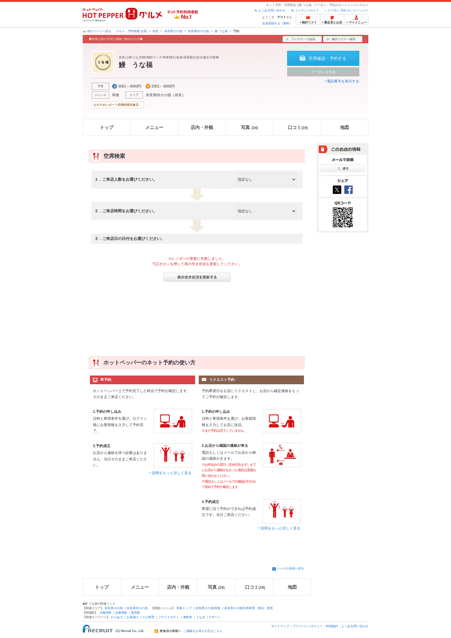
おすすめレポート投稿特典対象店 (116, 104)
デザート (215, 617)
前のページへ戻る (99, 31)
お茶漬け (133, 617)
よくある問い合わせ (271, 10)
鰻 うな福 (221, 31)
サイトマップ (280, 626)
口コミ (298, 127)
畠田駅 (135, 612)
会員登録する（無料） (277, 23)
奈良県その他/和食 (207, 608)
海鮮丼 (187, 617)
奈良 (155, 31)
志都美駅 (121, 612)
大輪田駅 (106, 612)
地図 (344, 127)
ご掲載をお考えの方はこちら (202, 631)
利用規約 (332, 626)
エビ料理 (148, 617)
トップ (106, 127)
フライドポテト (168, 617)
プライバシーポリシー (308, 626)
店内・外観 (202, 127)
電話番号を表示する (343, 81)
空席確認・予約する (327, 58)
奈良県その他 (173, 31)
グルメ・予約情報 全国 (131, 31)
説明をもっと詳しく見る (172, 473)
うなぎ (200, 617)
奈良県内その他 (198, 31)
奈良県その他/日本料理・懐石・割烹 (248, 608)
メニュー (154, 127)
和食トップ (184, 608)
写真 (249, 127)
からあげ (117, 617)
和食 (115, 95)
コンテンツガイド (307, 10)
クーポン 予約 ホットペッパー (347, 10)
